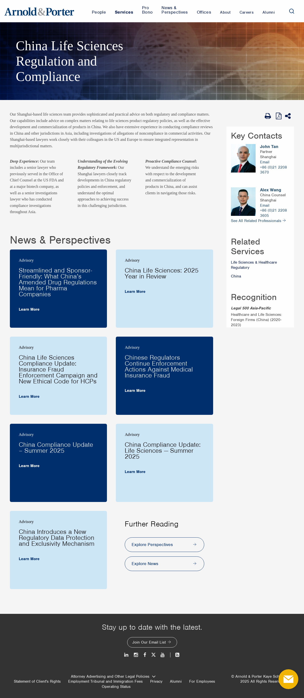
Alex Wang (270, 190)
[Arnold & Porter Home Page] (39, 11)
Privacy (156, 681)
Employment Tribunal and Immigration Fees (105, 681)
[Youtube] (163, 654)
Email (264, 162)
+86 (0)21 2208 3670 (273, 170)
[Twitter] (153, 654)
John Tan (269, 146)
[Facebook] (144, 654)
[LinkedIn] (126, 654)
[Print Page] (269, 116)
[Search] (291, 11)
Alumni (176, 681)
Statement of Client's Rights (37, 681)
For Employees (202, 681)
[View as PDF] (279, 116)
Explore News (145, 563)
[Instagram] (136, 654)
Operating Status (116, 686)
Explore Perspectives (152, 544)
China (236, 276)
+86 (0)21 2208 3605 (273, 213)
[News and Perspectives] (175, 654)
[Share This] (289, 116)
